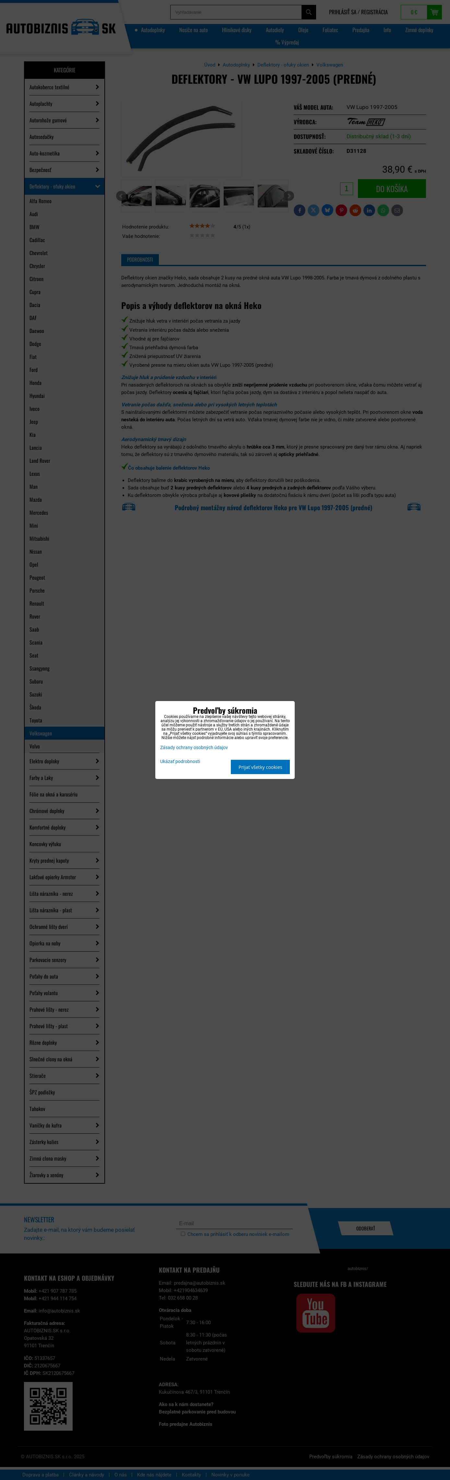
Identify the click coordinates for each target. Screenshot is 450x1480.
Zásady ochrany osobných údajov (194, 747)
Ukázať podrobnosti (180, 761)
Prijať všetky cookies (260, 767)
